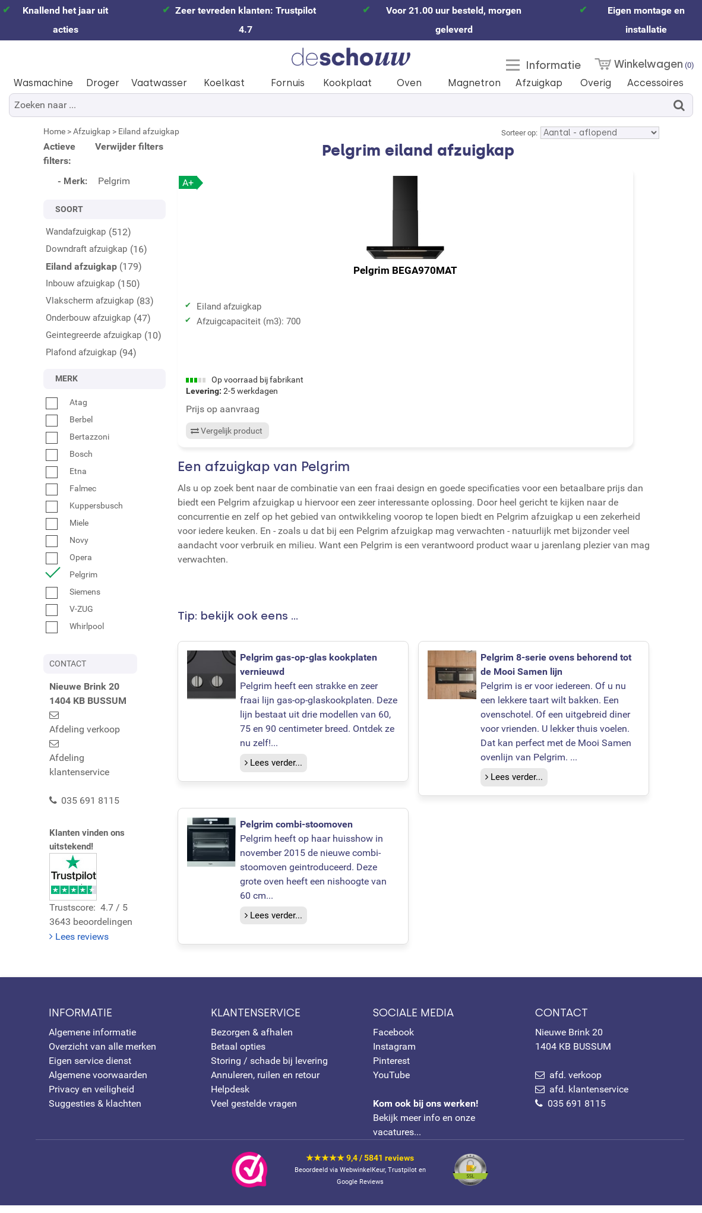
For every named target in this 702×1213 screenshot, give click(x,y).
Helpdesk (230, 1097)
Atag (66, 402)
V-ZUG (69, 609)
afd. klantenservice (588, 1097)
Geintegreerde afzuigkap (93, 335)
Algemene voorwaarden (98, 1082)
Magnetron (474, 83)
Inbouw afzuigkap (80, 283)
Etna (66, 471)
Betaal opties (238, 1054)
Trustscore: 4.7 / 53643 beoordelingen (107, 833)
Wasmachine (43, 83)
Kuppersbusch (84, 505)
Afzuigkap (539, 83)
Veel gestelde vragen (254, 1111)
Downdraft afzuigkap (86, 249)
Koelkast (224, 83)
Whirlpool (75, 626)
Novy (67, 540)
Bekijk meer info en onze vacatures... (425, 1125)
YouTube (391, 1082)
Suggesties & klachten (95, 1111)
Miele (67, 522)
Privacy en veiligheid (91, 1097)
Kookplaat (347, 83)
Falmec (71, 488)
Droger (102, 83)
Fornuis (288, 83)
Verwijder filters (129, 146)
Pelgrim (71, 574)
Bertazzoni (77, 436)
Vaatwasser (159, 83)
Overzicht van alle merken (102, 1054)
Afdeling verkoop (96, 715)
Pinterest (391, 1068)
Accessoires (655, 83)
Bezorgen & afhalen (252, 1039)
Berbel (69, 419)
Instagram (394, 1054)
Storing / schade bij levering (269, 1068)
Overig (595, 83)
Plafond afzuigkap (81, 352)
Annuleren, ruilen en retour (265, 1082)
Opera (69, 557)
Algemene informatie (92, 1039)
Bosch (69, 454)
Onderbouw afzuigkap (88, 317)
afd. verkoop (575, 1082)
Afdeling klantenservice (110, 729)
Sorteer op (518, 132)
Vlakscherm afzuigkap (90, 300)
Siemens (73, 591)
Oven (409, 83)
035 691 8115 (577, 1111)
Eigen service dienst (90, 1068)
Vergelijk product (225, 445)
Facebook (393, 1039)
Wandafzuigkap (76, 231)
